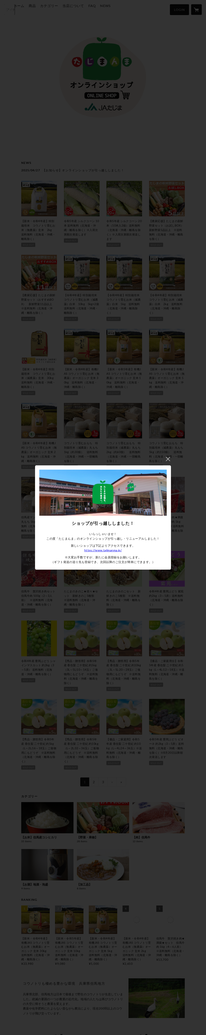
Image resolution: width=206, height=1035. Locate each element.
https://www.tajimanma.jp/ (103, 550)
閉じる (168, 459)
